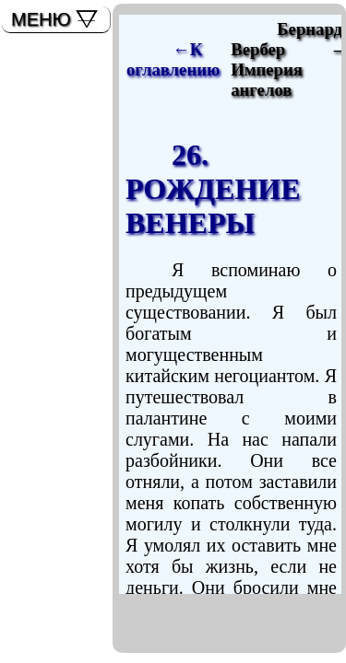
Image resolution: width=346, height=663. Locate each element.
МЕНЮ (41, 19)
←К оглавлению (173, 59)
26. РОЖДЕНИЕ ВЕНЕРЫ (213, 188)
